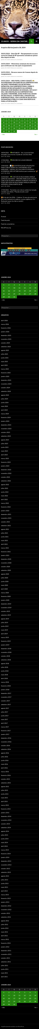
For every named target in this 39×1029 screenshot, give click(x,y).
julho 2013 (4, 880)
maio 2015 (4, 798)
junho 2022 (4, 492)
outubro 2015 (5, 779)
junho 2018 (4, 671)
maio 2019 (4, 630)
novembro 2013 (6, 865)
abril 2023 (4, 455)
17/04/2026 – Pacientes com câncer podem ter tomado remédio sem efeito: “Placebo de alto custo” (19, 191)
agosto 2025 (5, 350)
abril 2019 (4, 634)
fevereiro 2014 (6, 853)
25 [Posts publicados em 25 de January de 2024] (19, 128)
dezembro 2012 (6, 906)
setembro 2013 (6, 872)
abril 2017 (4, 723)
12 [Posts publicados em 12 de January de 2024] (25, 122)
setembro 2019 (6, 615)
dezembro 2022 (6, 469)
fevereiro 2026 (6, 328)
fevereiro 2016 (6, 775)
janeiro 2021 (5, 555)
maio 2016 (4, 764)
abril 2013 (4, 891)
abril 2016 (4, 768)
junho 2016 (4, 760)
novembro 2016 (6, 742)
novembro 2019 (6, 607)
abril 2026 (4, 320)
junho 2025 (4, 358)
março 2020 (5, 593)
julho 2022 (4, 488)
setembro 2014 (6, 827)
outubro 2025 (5, 343)
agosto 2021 (5, 529)
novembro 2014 (6, 820)
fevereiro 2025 (6, 373)
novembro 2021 (6, 518)
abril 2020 (4, 589)
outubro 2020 (5, 566)
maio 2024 (4, 406)
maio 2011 (4, 973)
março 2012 (5, 939)
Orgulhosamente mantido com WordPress (12, 1026)
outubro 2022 (5, 477)
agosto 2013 (5, 876)
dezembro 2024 (6, 380)
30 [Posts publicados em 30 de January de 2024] (9, 131)
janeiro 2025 (5, 376)
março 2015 (5, 805)
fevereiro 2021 (6, 552)
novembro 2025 (6, 339)
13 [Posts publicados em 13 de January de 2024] (30, 122)
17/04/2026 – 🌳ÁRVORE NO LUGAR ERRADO (16, 160)
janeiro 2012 (5, 947)
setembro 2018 (6, 660)
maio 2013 (4, 887)
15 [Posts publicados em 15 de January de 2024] (4, 125)
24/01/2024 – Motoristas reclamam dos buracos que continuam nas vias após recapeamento (18, 64)
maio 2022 (4, 496)
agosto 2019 (5, 619)
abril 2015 (4, 801)
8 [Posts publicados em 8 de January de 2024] (3, 122)
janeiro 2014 (5, 857)
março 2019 (5, 637)
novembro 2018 (6, 652)
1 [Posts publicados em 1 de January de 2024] (3, 119)
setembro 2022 (6, 481)
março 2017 (5, 727)
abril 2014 (4, 846)
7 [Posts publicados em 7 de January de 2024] (35, 119)
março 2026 (5, 324)
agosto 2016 (5, 753)
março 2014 (5, 850)
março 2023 (5, 458)
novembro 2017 (6, 697)
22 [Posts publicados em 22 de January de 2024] (4, 128)
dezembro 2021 (6, 514)
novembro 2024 (6, 384)
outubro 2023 (5, 432)
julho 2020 (4, 578)
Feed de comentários (7, 224)
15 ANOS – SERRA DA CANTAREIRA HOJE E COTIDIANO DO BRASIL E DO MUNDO (15, 41)
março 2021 (5, 548)
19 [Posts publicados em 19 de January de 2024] (25, 125)
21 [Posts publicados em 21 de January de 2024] (35, 125)
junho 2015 (4, 794)
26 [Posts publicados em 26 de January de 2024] (25, 128)
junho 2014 (4, 839)
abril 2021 (4, 544)
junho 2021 (4, 537)
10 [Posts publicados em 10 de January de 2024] (14, 122)
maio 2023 (4, 451)
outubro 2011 (5, 958)
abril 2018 (4, 678)
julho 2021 (4, 533)
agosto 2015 (5, 786)
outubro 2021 (5, 522)
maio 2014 (4, 842)
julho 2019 (4, 622)
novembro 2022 (6, 473)
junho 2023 (4, 447)
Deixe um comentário (16, 59)
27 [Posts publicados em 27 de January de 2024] (30, 128)
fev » (36, 134)
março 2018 (5, 682)
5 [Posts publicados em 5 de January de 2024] (24, 119)
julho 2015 (4, 790)
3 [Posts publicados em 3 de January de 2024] (14, 119)
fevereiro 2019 (6, 641)
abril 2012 (4, 936)
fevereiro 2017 (6, 730)
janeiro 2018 (5, 689)
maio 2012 (4, 932)
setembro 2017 (6, 704)
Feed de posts (5, 220)
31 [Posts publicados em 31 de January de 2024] (14, 131)
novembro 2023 (6, 428)
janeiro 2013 (5, 902)
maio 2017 (4, 719)
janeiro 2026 (5, 332)
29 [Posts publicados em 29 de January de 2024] (4, 131)
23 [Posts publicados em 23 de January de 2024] (9, 128)
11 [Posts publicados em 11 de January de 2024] (19, 122)
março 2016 (5, 771)
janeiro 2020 (5, 600)
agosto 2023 (5, 440)
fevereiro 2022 (6, 507)
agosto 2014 (5, 831)
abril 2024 (4, 410)
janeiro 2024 (5, 421)
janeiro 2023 (5, 466)
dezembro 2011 (6, 950)
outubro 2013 (5, 868)
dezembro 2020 (6, 559)
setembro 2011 (6, 962)
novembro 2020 (6, 563)
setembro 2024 (6, 391)
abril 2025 (4, 365)
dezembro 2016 (6, 738)
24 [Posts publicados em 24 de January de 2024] (14, 128)
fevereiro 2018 (6, 686)
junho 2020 (4, 581)
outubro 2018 (5, 656)
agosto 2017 (5, 708)
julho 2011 (4, 965)
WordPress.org (6, 228)
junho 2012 (4, 928)
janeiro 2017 (5, 734)
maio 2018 (4, 675)
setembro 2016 (6, 749)
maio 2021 (4, 540)
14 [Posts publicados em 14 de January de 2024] (35, 122)
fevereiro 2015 (6, 809)
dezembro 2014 (6, 816)
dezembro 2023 (6, 425)
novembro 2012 (6, 909)
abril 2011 (4, 977)
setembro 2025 (6, 346)
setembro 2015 (6, 783)
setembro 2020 (6, 570)
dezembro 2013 (6, 861)
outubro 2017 (5, 701)
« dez (3, 134)
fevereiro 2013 (6, 898)
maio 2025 (4, 361)
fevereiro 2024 (6, 417)
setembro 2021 (6, 525)
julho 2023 (4, 443)
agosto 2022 (5, 484)
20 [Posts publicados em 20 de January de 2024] (30, 125)
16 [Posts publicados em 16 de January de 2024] (9, 125)
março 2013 (5, 895)
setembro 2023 (6, 436)
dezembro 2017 (6, 693)
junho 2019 (4, 626)
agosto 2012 (5, 921)
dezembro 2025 (6, 335)
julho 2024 (4, 399)
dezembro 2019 (6, 604)
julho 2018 (4, 667)
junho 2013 (4, 883)
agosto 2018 (5, 663)
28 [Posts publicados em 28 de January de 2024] (35, 128)
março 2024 (5, 414)
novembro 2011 (6, 954)
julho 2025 (4, 354)
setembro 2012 (6, 917)
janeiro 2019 (5, 645)
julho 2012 (4, 924)
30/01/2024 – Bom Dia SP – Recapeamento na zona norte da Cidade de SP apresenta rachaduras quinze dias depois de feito (19, 55)
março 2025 (5, 369)
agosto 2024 (5, 395)
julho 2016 (4, 757)
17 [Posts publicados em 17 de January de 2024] (14, 125)
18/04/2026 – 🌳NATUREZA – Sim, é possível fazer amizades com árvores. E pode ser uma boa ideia (17, 153)
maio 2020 (4, 585)
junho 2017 (4, 716)
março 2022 (5, 503)
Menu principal (36, 41)
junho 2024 (4, 402)
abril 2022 (4, 499)
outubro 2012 (5, 913)
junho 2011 (4, 969)
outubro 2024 (5, 387)
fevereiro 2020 (6, 596)
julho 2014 (4, 835)
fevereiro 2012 (6, 943)
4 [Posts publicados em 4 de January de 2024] (19, 119)
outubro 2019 (5, 611)
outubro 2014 (5, 824)
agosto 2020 (5, 574)
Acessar (3, 216)
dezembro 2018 (6, 648)
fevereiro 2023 (6, 462)
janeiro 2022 (5, 510)
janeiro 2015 (5, 812)
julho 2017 (4, 712)
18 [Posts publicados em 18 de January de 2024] (19, 125)
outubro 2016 (5, 745)
